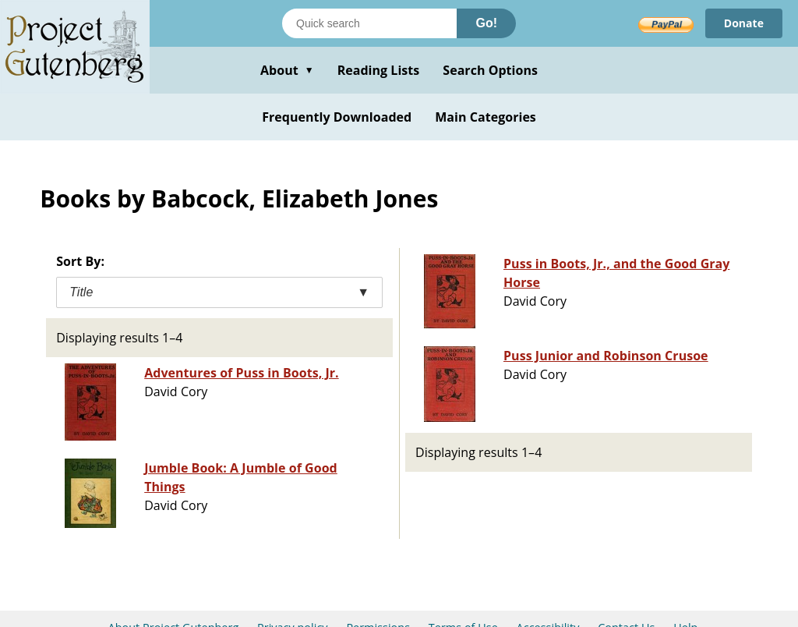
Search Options (490, 70)
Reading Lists (378, 70)
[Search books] (369, 23)
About (287, 70)
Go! (486, 23)
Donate (744, 23)
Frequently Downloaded (336, 117)
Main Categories (485, 117)
